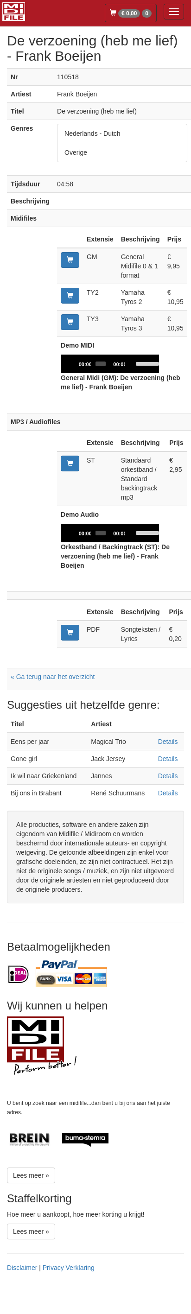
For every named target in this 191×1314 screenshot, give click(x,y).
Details (168, 741)
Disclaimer (22, 1267)
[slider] (101, 364)
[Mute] (132, 363)
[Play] (72, 363)
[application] (110, 364)
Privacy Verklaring (69, 1267)
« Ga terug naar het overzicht (53, 676)
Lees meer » (31, 1175)
